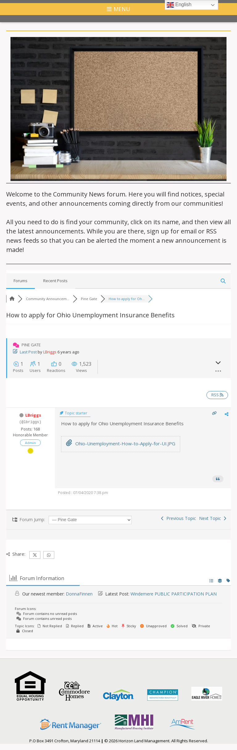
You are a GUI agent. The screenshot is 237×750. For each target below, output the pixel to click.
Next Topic (212, 518)
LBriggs (49, 352)
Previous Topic (178, 518)
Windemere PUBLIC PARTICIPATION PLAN (174, 594)
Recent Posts (55, 280)
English (179, 5)
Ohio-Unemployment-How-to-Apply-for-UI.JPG (120, 443)
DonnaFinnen (79, 594)
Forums (20, 280)
